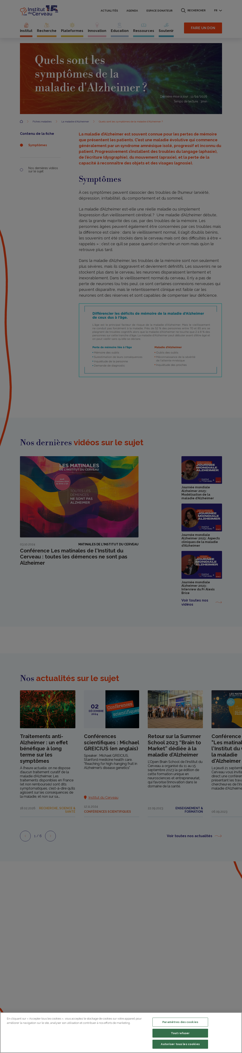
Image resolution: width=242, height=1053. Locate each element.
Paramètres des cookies (180, 1022)
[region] (121, 1032)
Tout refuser (180, 1033)
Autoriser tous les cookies (180, 1044)
